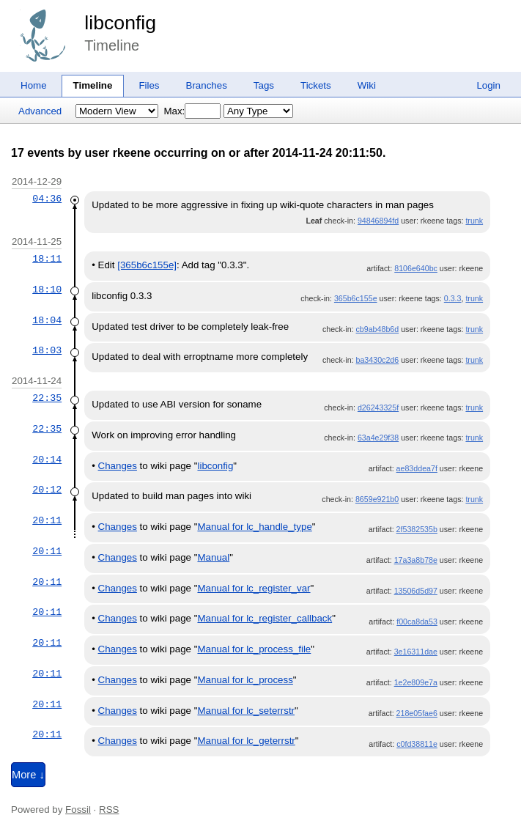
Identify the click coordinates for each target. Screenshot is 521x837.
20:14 (47, 459)
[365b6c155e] (147, 264)
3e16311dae (415, 651)
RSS (109, 809)
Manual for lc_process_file (254, 649)
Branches (206, 85)
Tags (264, 85)
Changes (117, 465)
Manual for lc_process (244, 679)
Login (488, 85)
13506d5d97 (415, 590)
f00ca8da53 (416, 621)
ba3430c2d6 (377, 359)
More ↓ (28, 775)
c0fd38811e (416, 744)
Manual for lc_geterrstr (246, 740)
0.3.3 (453, 298)
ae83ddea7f (416, 468)
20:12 (47, 489)
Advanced (40, 111)
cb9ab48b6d (377, 329)
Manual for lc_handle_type (254, 526)
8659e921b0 (377, 499)
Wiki (367, 85)
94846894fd (378, 220)
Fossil (78, 809)
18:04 (47, 320)
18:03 (47, 350)
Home (34, 85)
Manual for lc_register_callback (264, 618)
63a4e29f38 (378, 437)
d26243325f (378, 407)
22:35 (47, 398)
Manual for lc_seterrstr (246, 710)
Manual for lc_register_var (253, 588)
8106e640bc (415, 268)
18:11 (47, 258)
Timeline (93, 85)
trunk (474, 220)
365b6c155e (355, 298)
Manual (213, 557)
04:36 (47, 198)
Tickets (315, 85)
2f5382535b (416, 529)
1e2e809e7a (415, 682)
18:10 (47, 289)
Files (148, 85)
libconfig (120, 23)
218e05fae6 (416, 713)
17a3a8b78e (415, 560)
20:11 (47, 520)
